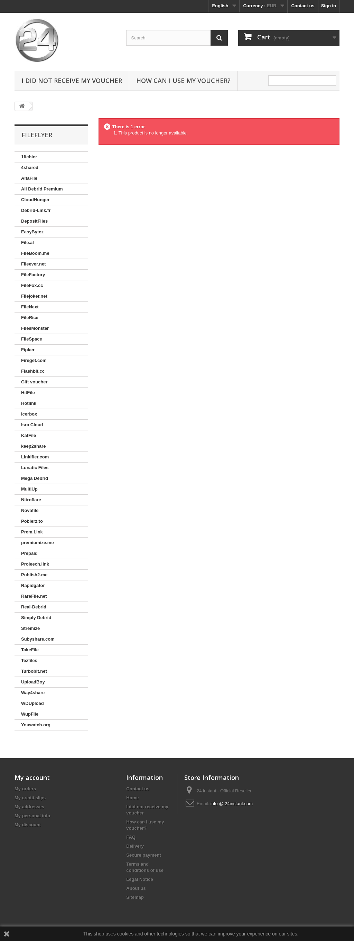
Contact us (302, 5)
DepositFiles (34, 221)
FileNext (30, 306)
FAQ (131, 837)
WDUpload (32, 703)
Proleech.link (35, 564)
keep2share (33, 446)
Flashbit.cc (33, 371)
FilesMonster (35, 328)
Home (132, 797)
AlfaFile (29, 178)
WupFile (29, 714)
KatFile (28, 435)
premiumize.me (37, 542)
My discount (28, 824)
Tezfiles (29, 660)
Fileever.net (33, 264)
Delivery (135, 846)
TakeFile (30, 649)
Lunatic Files (34, 467)
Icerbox (29, 414)
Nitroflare (31, 499)
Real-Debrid (33, 606)
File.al (27, 242)
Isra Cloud (32, 424)
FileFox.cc (32, 285)
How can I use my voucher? (183, 80)
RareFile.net (34, 596)
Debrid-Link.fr (35, 210)
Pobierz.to (32, 521)
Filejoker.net (34, 296)
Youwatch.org (35, 724)
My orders (25, 788)
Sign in (328, 5)
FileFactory (33, 274)
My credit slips (30, 797)
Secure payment (143, 855)
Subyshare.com (38, 639)
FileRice (29, 317)
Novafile (30, 510)
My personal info (32, 815)
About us (136, 888)
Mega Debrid (34, 478)
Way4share (33, 692)
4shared (29, 167)
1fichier (29, 156)
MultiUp (29, 489)
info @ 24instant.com (232, 803)
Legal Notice (139, 879)
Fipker (28, 349)
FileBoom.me (35, 253)
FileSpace (31, 339)
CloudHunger (35, 199)
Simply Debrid (36, 617)
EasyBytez (32, 231)
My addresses (29, 806)
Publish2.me (34, 574)
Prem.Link (32, 531)
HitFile (28, 392)
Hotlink (28, 403)
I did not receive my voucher (71, 80)
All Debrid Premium (42, 189)
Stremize (30, 628)
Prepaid (29, 553)
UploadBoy (33, 681)
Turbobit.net (34, 671)
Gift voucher (34, 381)
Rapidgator (33, 585)
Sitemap (135, 897)
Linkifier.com (35, 456)
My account (32, 777)
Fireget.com (34, 360)
